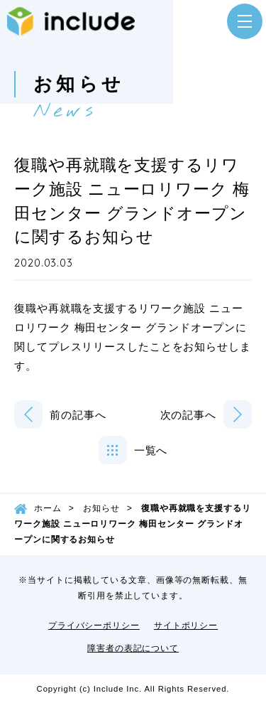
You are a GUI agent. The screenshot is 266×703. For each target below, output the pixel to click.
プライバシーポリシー (94, 625)
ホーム (48, 508)
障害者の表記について (133, 648)
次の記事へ (188, 415)
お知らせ (101, 508)
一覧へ (151, 450)
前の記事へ (78, 415)
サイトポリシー (186, 625)
